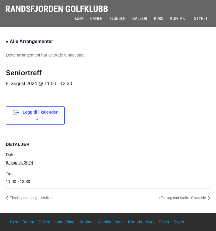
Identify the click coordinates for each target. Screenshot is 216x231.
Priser (164, 222)
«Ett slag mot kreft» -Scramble (182, 198)
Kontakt (178, 18)
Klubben (117, 18)
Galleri (139, 18)
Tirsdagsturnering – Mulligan (31, 198)
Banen (96, 18)
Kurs (158, 18)
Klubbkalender (111, 222)
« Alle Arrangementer (29, 41)
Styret (201, 18)
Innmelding (64, 222)
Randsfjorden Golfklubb (56, 9)
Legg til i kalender (40, 112)
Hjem (78, 18)
